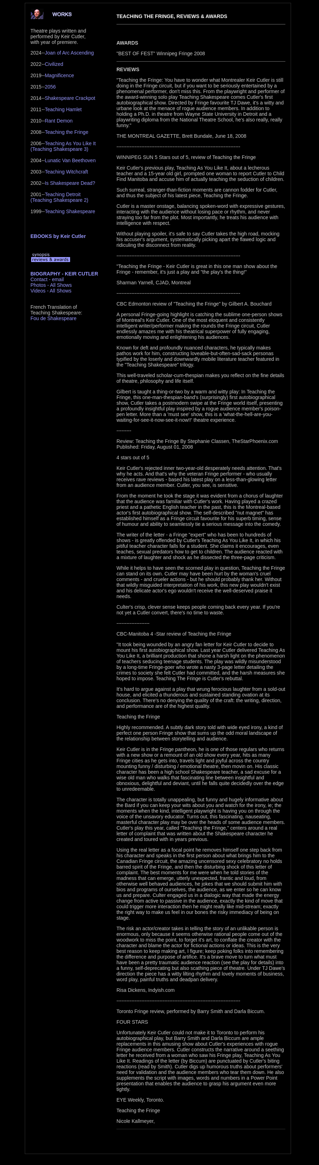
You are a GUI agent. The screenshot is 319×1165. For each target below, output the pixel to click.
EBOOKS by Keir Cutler (58, 236)
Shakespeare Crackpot (70, 98)
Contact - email (47, 279)
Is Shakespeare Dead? (70, 183)
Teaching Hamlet (63, 109)
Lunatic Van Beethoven (70, 160)
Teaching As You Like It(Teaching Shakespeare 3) (63, 146)
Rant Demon (59, 121)
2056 (50, 87)
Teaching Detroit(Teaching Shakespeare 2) (59, 197)
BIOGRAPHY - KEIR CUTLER (64, 274)
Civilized (54, 64)
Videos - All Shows (51, 291)
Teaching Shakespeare (70, 211)
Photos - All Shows (51, 285)
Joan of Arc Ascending (69, 53)
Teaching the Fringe (66, 132)
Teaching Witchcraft (66, 172)
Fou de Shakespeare (53, 318)
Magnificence (59, 75)
